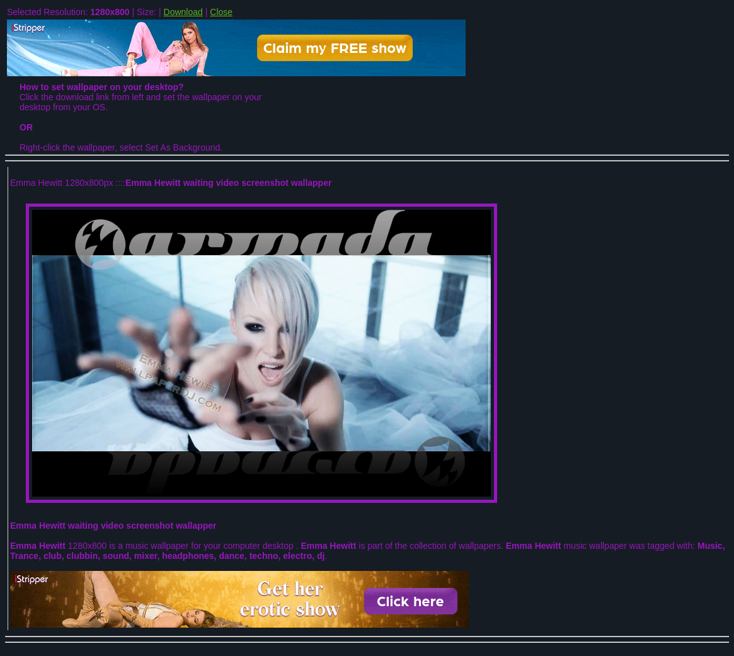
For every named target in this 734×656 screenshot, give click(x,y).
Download (183, 12)
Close (221, 12)
